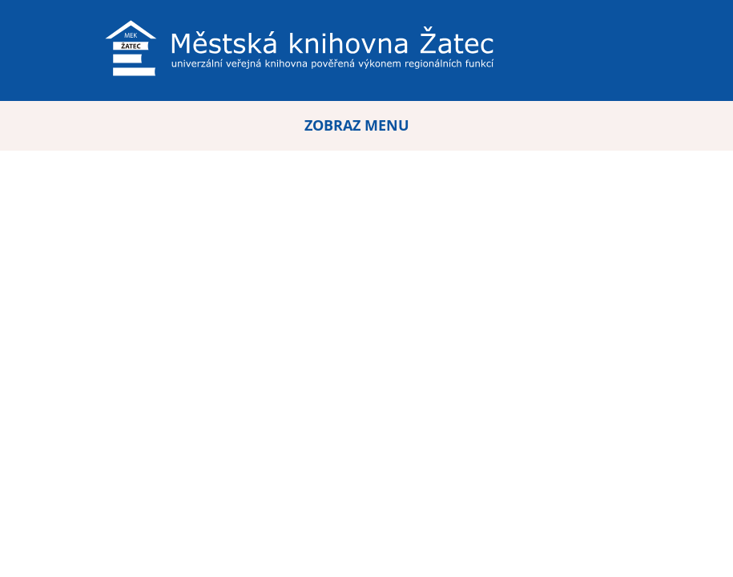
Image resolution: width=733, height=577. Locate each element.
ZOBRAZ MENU (356, 125)
